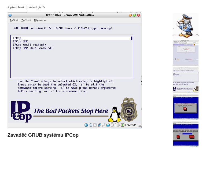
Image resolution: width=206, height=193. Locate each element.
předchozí (17, 7)
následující (34, 7)
